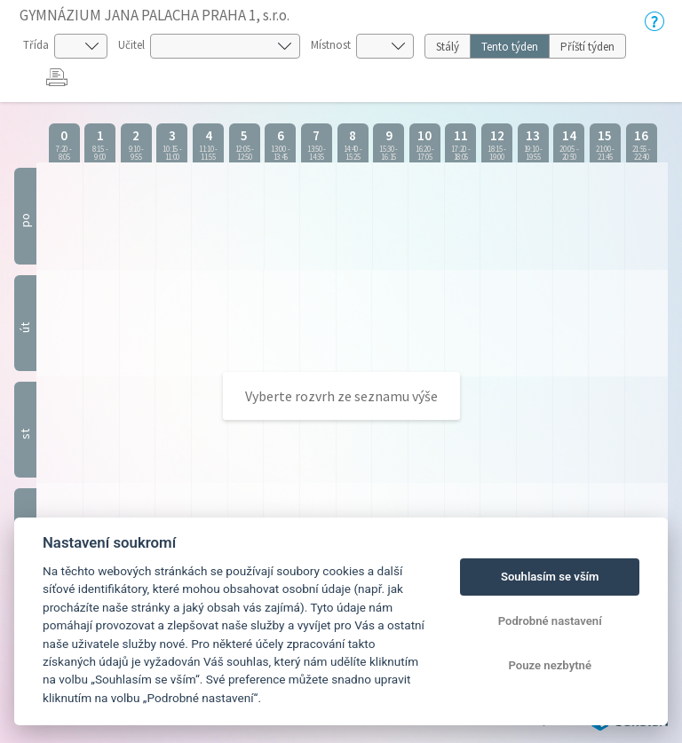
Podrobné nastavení (550, 621)
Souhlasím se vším (550, 576)
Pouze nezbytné (549, 665)
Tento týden (509, 46)
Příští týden (587, 46)
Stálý (447, 46)
